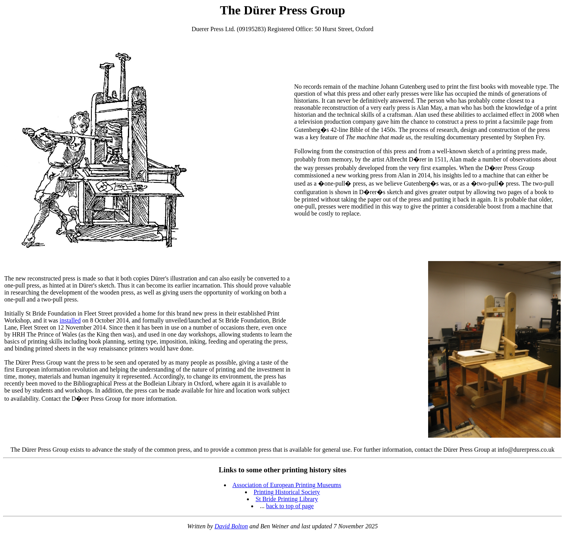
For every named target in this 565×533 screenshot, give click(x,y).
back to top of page (290, 506)
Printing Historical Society (287, 492)
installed (69, 320)
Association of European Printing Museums (287, 485)
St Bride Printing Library (286, 499)
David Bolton (231, 526)
